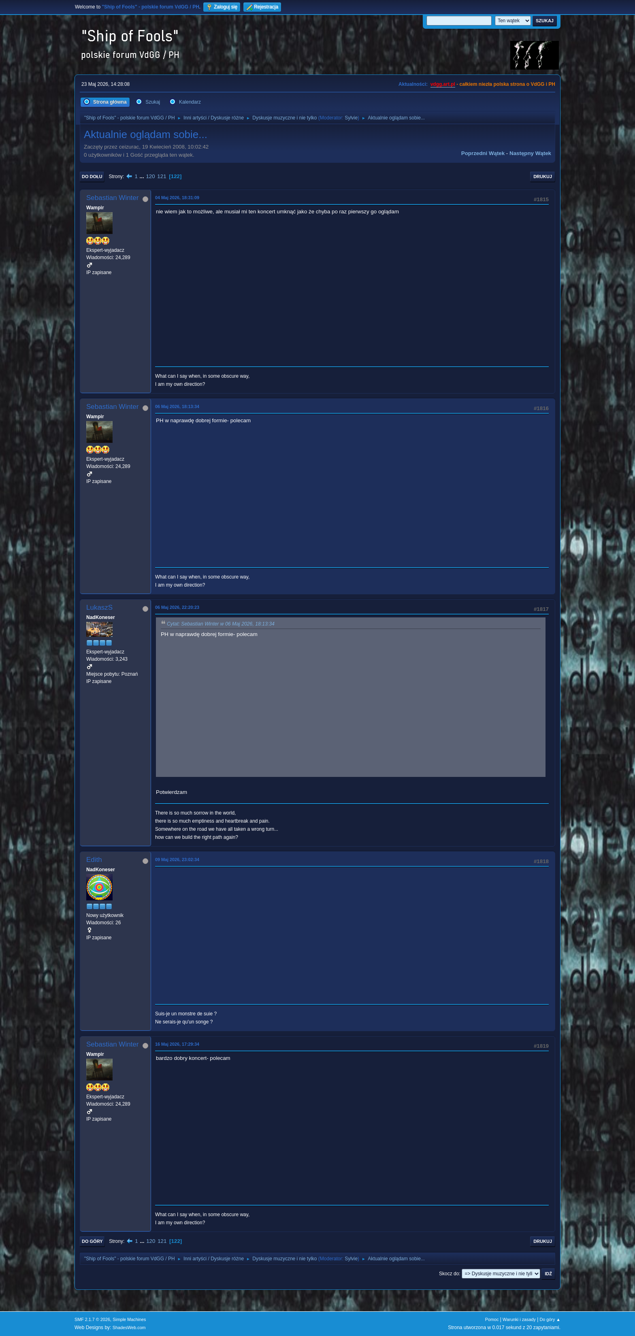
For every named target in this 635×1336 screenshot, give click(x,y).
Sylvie (351, 118)
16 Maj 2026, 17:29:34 (177, 1044)
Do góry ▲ (550, 1319)
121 (161, 176)
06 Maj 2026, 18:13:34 (177, 406)
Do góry (92, 1241)
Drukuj (542, 176)
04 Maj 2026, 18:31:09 (177, 197)
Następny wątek (530, 153)
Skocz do (449, 1273)
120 (150, 176)
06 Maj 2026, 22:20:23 (177, 607)
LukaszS (99, 607)
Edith (94, 860)
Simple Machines (129, 1319)
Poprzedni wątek (483, 153)
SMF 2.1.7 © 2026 (92, 1319)
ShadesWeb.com (129, 1327)
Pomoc (492, 1319)
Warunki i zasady (519, 1319)
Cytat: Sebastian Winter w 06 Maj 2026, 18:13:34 (221, 624)
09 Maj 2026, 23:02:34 (177, 859)
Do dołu (92, 176)
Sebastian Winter (112, 198)
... (143, 176)
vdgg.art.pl (442, 84)
